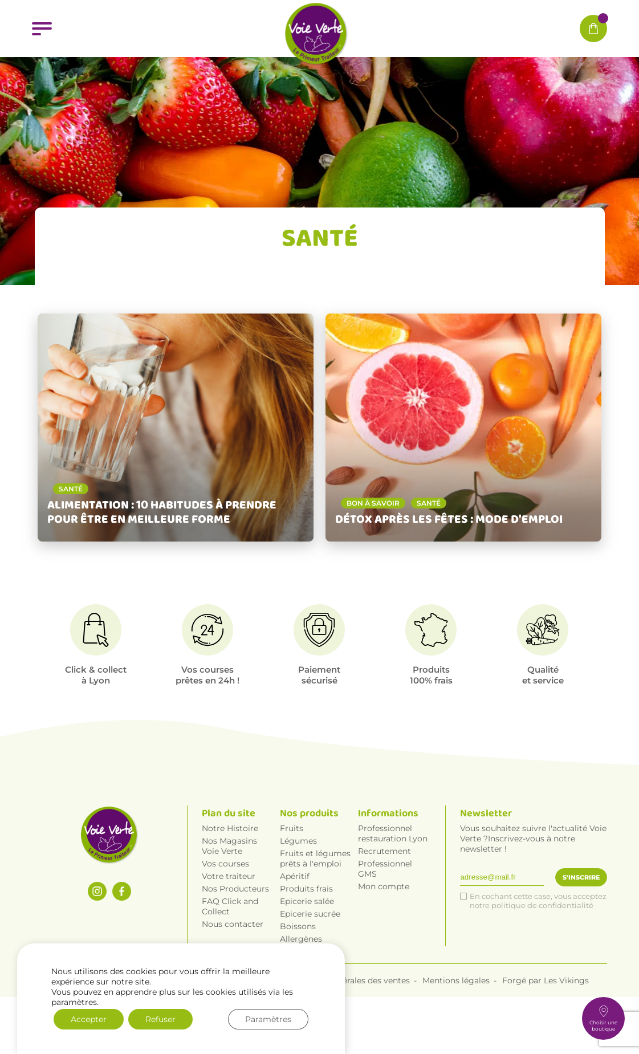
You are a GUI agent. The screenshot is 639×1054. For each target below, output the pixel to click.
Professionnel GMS (385, 919)
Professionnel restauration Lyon (393, 884)
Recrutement (384, 902)
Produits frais (306, 939)
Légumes (298, 891)
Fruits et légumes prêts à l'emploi (315, 909)
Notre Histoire (230, 879)
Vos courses (225, 914)
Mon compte (383, 937)
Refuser (160, 1019)
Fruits (291, 879)
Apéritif (295, 927)
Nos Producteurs (235, 939)
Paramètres (268, 1019)
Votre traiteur (228, 927)
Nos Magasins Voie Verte (229, 896)
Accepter (89, 1019)
